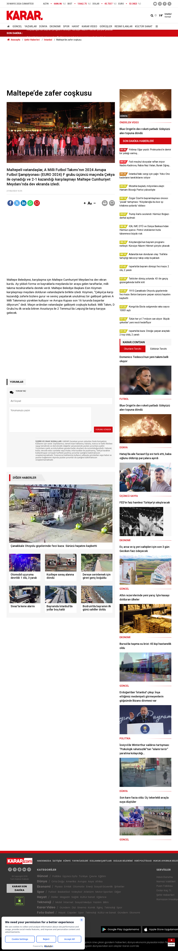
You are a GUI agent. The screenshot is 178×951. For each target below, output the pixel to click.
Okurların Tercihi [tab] (132, 348)
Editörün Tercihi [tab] (158, 348)
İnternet (68, 902)
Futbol (52, 892)
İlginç (100, 907)
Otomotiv (79, 886)
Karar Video (89, 26)
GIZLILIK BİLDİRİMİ (123, 860)
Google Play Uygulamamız (123, 929)
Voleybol (76, 892)
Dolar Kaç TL (163, 890)
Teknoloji (44, 902)
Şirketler (119, 886)
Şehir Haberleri (165, 895)
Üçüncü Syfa (69, 876)
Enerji (89, 886)
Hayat (75, 26)
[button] (84, 203)
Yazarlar (31, 26)
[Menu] (156, 26)
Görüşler (106, 26)
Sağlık (75, 897)
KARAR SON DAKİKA (19, 888)
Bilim (106, 902)
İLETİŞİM (57, 860)
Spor (66, 26)
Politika (56, 876)
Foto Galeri (45, 913)
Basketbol (64, 892)
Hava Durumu (164, 877)
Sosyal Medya (83, 902)
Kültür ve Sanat (107, 912)
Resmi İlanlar (123, 26)
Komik (91, 907)
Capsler (72, 912)
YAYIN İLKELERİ (80, 860)
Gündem (65, 907)
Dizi (74, 907)
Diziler (54, 897)
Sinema (81, 907)
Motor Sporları (104, 892)
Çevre (93, 876)
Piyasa (58, 886)
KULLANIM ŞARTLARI (101, 860)
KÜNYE (67, 860)
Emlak (67, 886)
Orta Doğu (58, 881)
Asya (91, 881)
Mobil (58, 902)
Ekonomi (55, 26)
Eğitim (102, 876)
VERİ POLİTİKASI (143, 860)
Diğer (117, 892)
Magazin (65, 897)
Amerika (71, 881)
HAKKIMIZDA (44, 860)
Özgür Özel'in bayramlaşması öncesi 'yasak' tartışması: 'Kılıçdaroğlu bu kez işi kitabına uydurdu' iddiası (81, 33)
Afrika (98, 881)
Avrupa (82, 881)
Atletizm (89, 892)
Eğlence (101, 897)
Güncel (17, 26)
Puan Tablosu (164, 886)
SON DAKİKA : (15, 33)
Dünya (43, 26)
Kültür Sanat (143, 26)
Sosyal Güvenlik (103, 886)
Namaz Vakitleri (165, 881)
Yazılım (97, 902)
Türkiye (83, 876)
